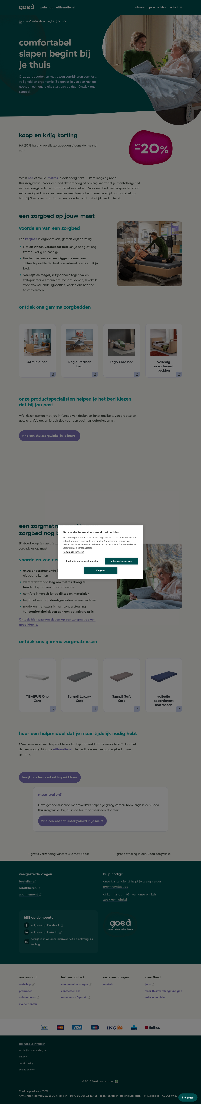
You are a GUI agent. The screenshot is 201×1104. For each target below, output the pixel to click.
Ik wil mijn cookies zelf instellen (81, 561)
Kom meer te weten (73, 551)
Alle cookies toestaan (121, 561)
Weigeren (100, 570)
